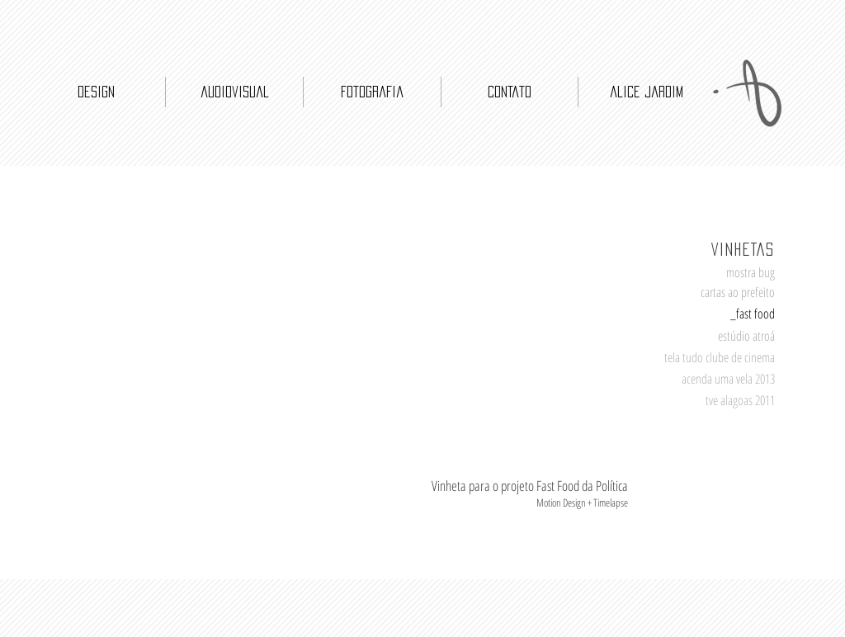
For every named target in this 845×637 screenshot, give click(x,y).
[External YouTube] (152, 364)
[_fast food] (720, 313)
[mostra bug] (720, 272)
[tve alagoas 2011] (720, 400)
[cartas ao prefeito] (720, 292)
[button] (720, 336)
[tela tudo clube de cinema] (712, 357)
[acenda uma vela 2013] (720, 379)
